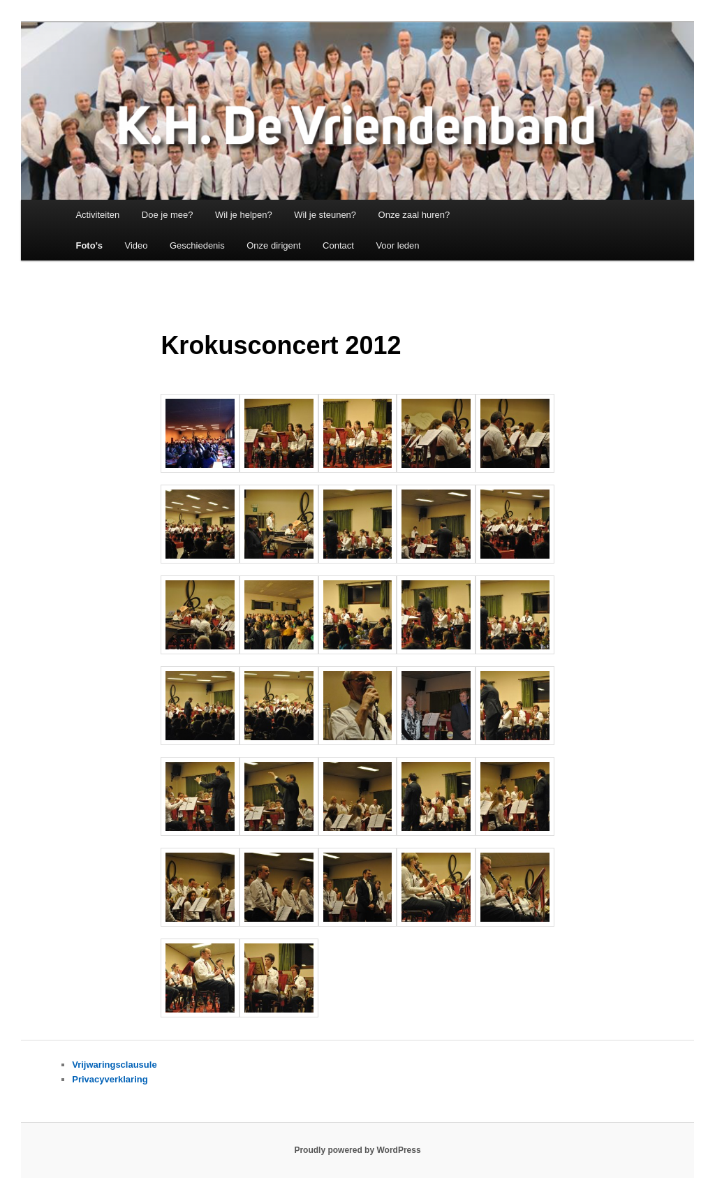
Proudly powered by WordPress (357, 1150)
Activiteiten (97, 214)
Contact (338, 245)
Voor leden (397, 245)
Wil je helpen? (243, 214)
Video (135, 245)
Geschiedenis (197, 245)
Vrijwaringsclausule (114, 1064)
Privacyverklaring (109, 1079)
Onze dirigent (273, 245)
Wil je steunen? (325, 214)
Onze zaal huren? (414, 214)
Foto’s (89, 245)
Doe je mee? (167, 214)
